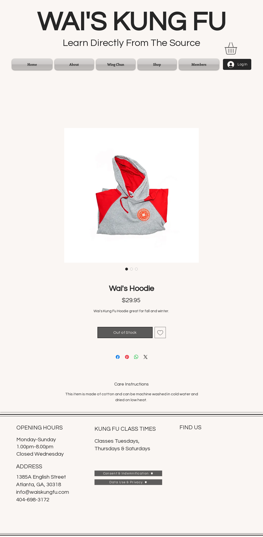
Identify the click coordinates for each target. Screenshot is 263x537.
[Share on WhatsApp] (136, 357)
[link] (238, 48)
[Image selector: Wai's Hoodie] (126, 269)
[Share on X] (145, 357)
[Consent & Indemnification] (128, 473)
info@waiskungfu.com (42, 492)
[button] (116, 64)
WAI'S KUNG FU (131, 22)
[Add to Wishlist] (160, 332)
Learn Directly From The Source (131, 43)
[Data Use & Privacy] (128, 482)
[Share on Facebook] (118, 357)
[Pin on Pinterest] (127, 357)
